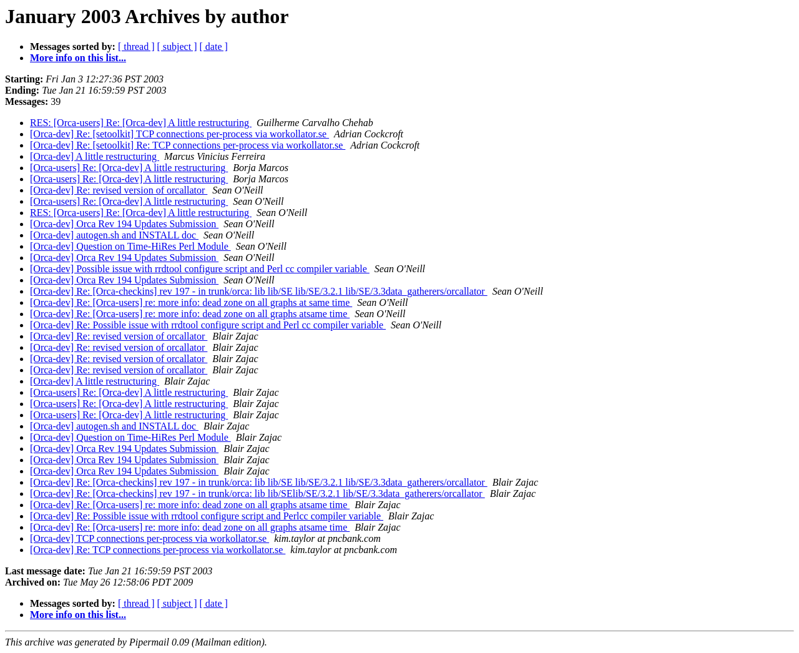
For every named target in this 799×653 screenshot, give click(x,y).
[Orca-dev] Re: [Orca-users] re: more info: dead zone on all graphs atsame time (190, 313)
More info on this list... (78, 57)
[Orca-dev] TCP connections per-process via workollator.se (149, 538)
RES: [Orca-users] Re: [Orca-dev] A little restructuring (141, 122)
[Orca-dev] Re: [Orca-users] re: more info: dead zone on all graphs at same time (191, 302)
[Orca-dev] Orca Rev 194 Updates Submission (124, 223)
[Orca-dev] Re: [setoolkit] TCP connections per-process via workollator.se (179, 134)
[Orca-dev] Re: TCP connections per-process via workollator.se (157, 549)
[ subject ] (177, 46)
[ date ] (214, 46)
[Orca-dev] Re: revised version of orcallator (118, 190)
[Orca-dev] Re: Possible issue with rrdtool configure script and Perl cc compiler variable (208, 325)
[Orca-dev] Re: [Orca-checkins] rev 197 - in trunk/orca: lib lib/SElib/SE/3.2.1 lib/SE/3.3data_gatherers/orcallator (257, 493)
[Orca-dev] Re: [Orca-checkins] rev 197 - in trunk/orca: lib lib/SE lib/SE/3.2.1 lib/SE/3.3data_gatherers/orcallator (259, 291)
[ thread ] (136, 46)
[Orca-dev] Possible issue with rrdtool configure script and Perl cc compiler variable (200, 268)
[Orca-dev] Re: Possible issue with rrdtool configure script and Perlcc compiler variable (206, 516)
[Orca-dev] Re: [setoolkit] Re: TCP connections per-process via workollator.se (187, 145)
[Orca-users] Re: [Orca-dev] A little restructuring (129, 167)
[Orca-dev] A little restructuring (94, 156)
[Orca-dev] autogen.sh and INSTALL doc (114, 235)
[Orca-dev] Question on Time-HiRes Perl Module (130, 246)
